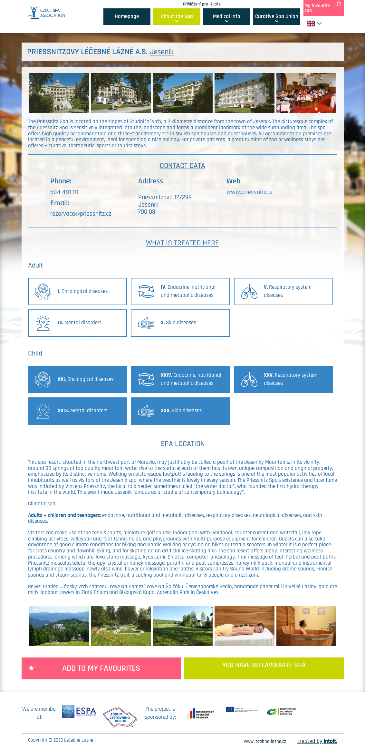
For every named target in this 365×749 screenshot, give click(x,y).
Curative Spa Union (276, 16)
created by (317, 741)
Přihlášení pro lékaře (202, 4)
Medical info (226, 16)
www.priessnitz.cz (249, 192)
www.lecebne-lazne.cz (265, 741)
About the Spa (177, 16)
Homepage (127, 16)
